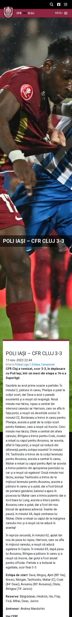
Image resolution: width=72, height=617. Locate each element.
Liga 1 (27, 364)
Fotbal (18, 364)
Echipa (36, 364)
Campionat (48, 364)
